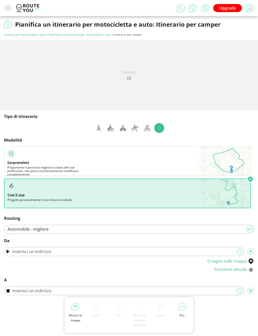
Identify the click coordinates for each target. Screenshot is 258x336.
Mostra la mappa (75, 312)
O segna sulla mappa (230, 261)
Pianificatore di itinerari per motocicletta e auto (80, 34)
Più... (182, 310)
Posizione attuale (234, 269)
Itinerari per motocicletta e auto (25, 34)
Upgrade (227, 8)
